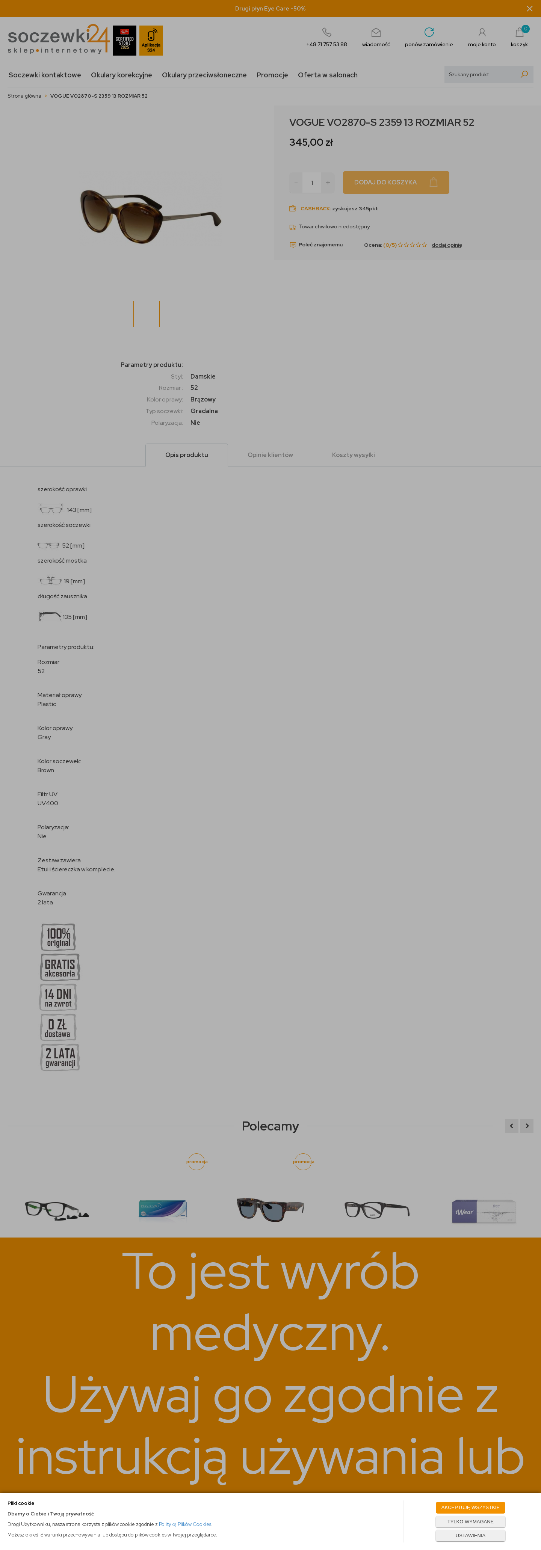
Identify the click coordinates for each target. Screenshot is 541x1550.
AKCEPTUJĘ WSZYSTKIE (470, 1507)
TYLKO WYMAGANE (470, 1521)
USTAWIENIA (470, 1535)
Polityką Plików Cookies (185, 1524)
